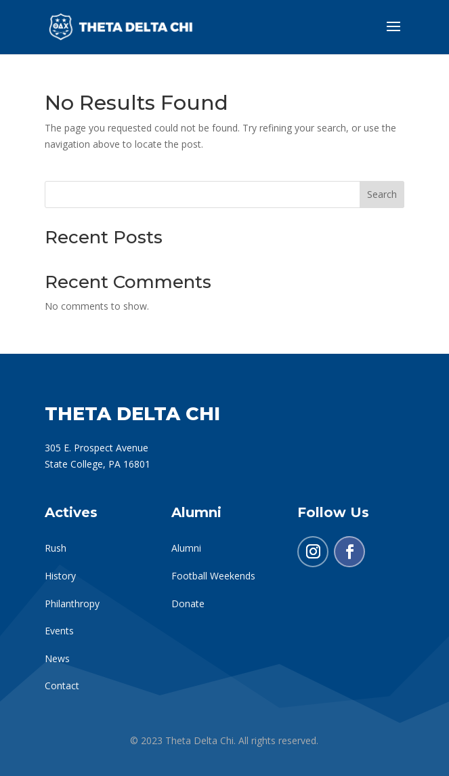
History (60, 575)
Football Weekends (213, 575)
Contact (62, 685)
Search (382, 194)
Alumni (186, 548)
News (57, 658)
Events (59, 630)
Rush (55, 548)
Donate (188, 603)
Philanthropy (72, 603)
